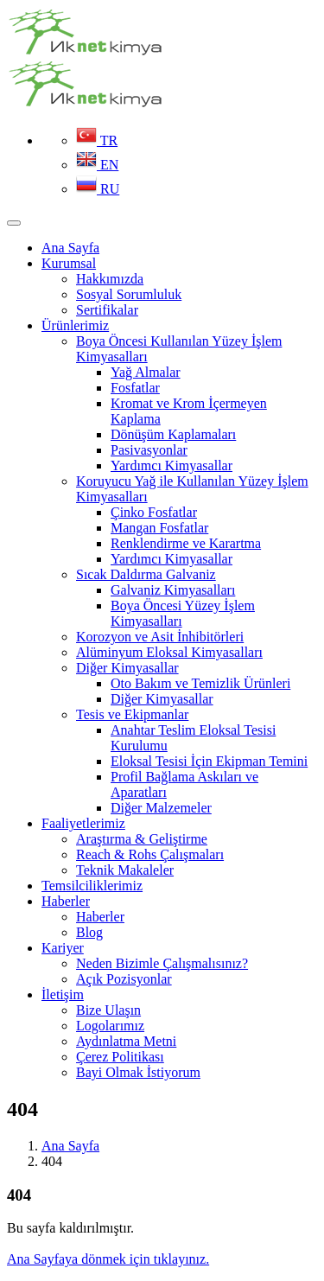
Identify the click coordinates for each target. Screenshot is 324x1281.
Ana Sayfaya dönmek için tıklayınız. (108, 1259)
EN (97, 164)
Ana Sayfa (70, 1145)
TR (97, 140)
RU (97, 189)
